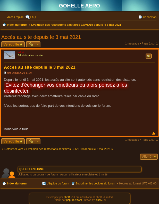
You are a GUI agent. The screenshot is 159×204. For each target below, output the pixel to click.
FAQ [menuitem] (33, 17)
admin (21, 52)
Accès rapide (15, 17)
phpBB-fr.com (74, 200)
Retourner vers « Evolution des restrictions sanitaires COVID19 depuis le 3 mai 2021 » (58, 148)
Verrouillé (11, 44)
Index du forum (17, 183)
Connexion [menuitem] (149, 17)
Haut (153, 133)
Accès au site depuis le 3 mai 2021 (41, 37)
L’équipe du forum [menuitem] (57, 183)
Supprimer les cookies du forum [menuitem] (95, 183)
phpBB (68, 197)
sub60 (99, 200)
